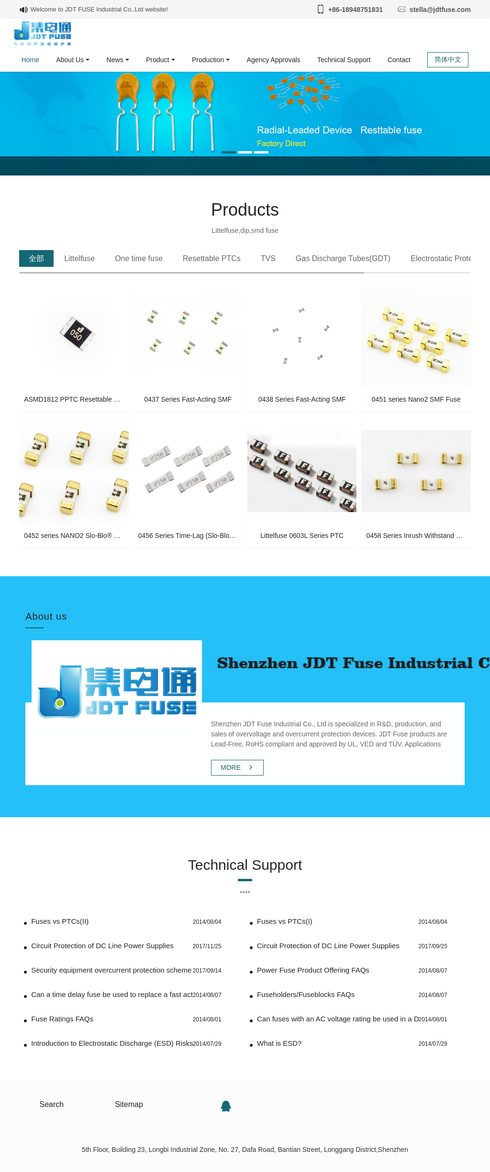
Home (30, 60)
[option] (245, 111)
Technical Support (245, 857)
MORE (237, 767)
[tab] (36, 258)
